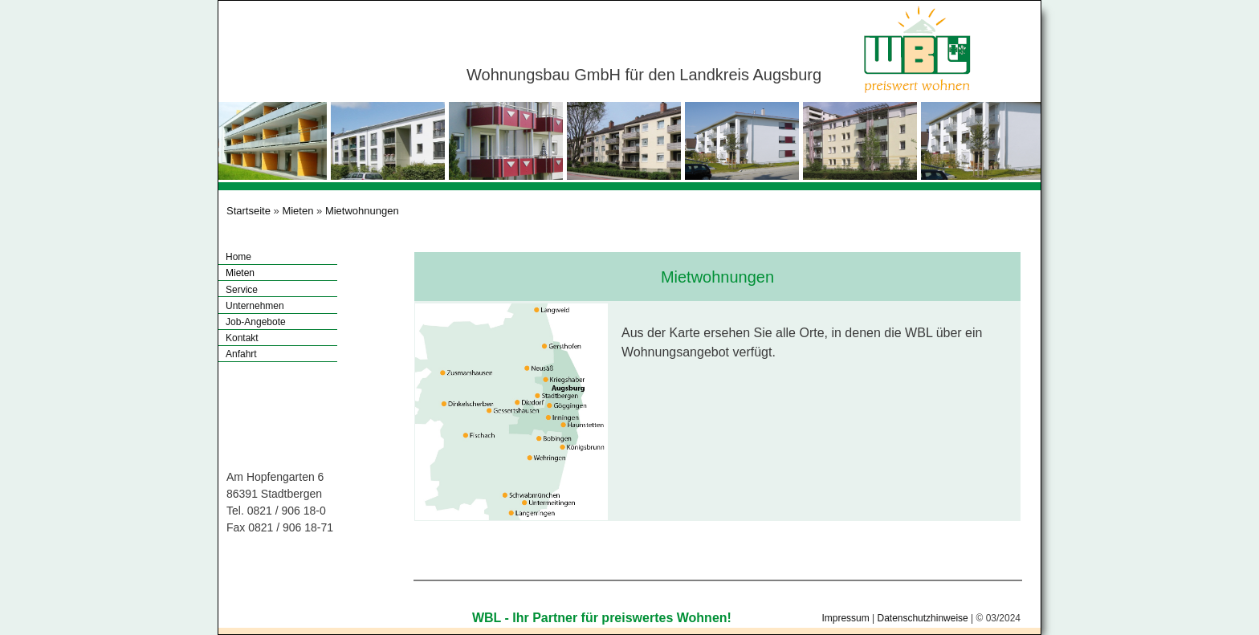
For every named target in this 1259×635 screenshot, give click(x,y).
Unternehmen (255, 305)
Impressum (845, 618)
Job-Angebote (256, 322)
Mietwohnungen (362, 211)
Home (238, 257)
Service (242, 289)
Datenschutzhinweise (922, 618)
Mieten (297, 211)
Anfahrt (241, 354)
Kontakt (242, 338)
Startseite (248, 211)
